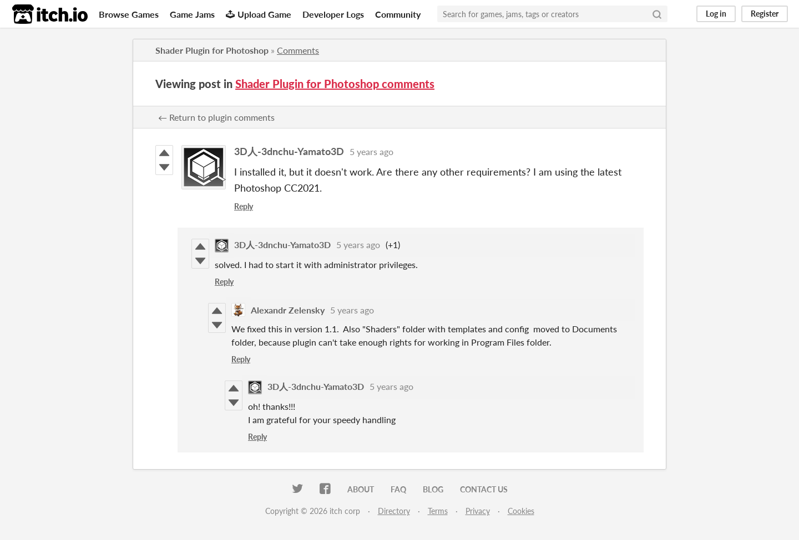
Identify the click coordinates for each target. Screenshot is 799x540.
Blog (433, 489)
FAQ (398, 489)
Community (398, 14)
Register (764, 13)
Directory (394, 511)
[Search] (656, 14)
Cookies (521, 511)
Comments (298, 50)
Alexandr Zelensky (288, 310)
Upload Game (258, 14)
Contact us (484, 489)
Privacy (478, 511)
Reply (243, 206)
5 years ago (371, 151)
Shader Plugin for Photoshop (212, 50)
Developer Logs (333, 14)
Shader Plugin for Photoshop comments (334, 83)
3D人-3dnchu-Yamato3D (289, 151)
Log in (716, 13)
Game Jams (192, 14)
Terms (438, 511)
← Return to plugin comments (216, 117)
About (360, 489)
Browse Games (129, 14)
